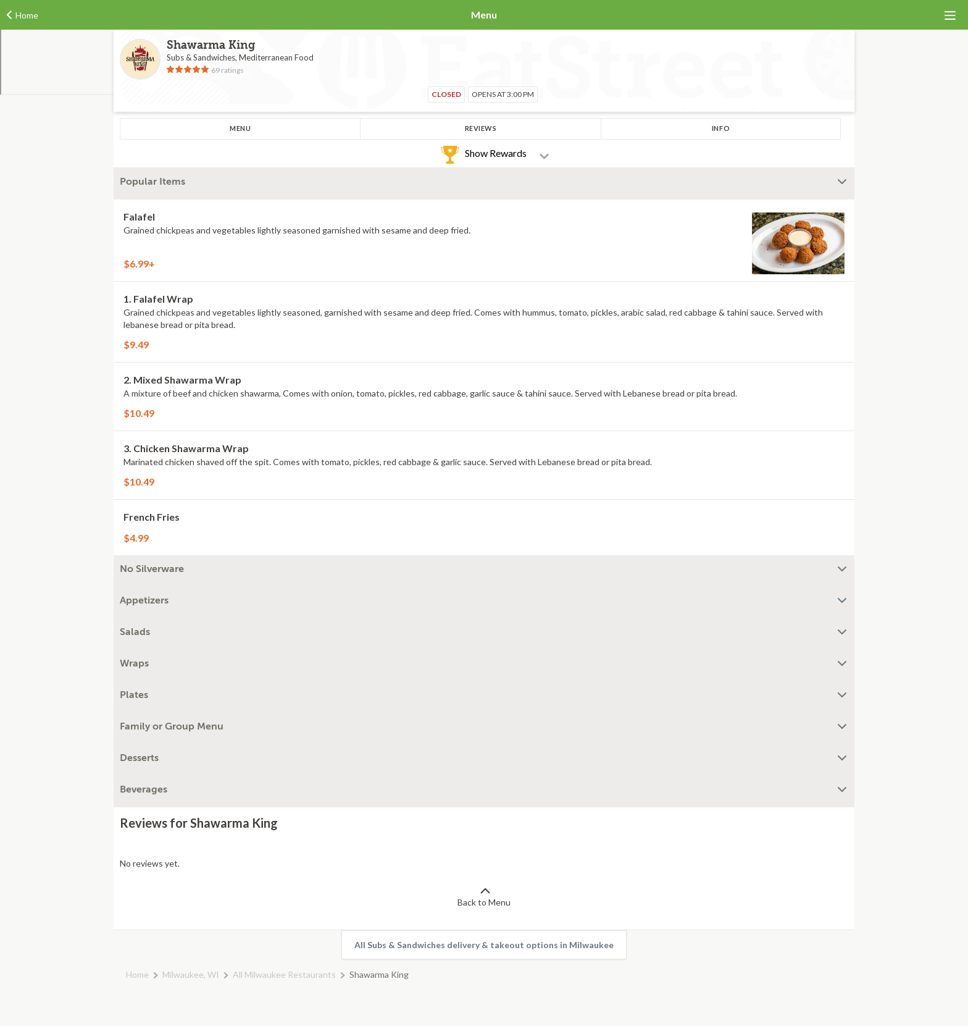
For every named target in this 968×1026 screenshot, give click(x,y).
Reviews (481, 128)
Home (137, 974)
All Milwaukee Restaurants (284, 974)
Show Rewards (496, 153)
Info (721, 128)
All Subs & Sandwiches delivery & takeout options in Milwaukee (484, 945)
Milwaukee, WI (190, 974)
